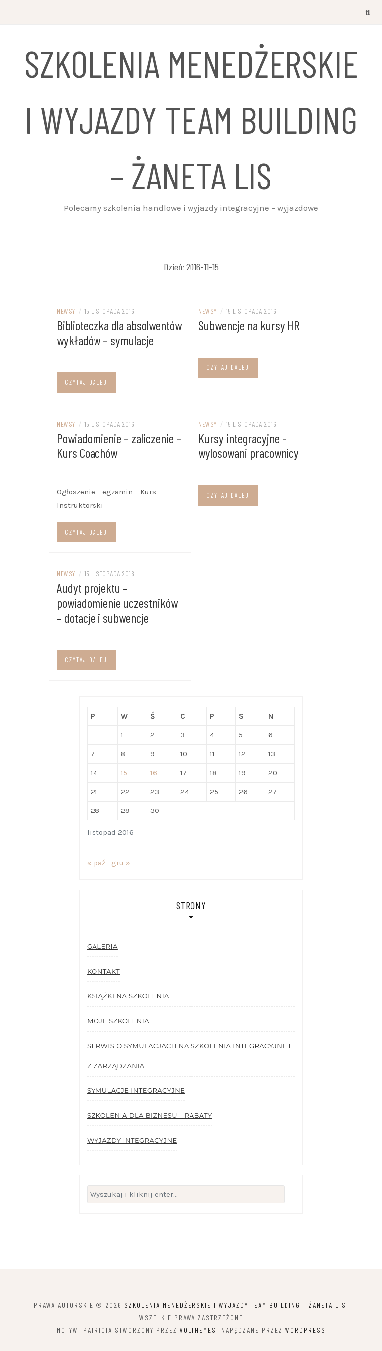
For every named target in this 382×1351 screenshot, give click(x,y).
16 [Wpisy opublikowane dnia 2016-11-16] (153, 772)
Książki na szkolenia (128, 996)
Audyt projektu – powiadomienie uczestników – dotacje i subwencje (117, 602)
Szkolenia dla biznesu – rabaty (149, 1115)
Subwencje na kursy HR (249, 325)
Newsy (66, 311)
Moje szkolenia (118, 1021)
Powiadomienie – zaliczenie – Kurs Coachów (119, 445)
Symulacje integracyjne (136, 1090)
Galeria (102, 946)
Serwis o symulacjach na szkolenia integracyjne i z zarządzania (189, 1056)
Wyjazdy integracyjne (132, 1140)
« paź (96, 862)
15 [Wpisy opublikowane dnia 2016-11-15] (124, 772)
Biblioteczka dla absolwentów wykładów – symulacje (119, 332)
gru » (120, 862)
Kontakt (103, 971)
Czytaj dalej (86, 382)
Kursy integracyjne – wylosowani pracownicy (248, 445)
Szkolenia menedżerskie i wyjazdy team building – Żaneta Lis (191, 118)
